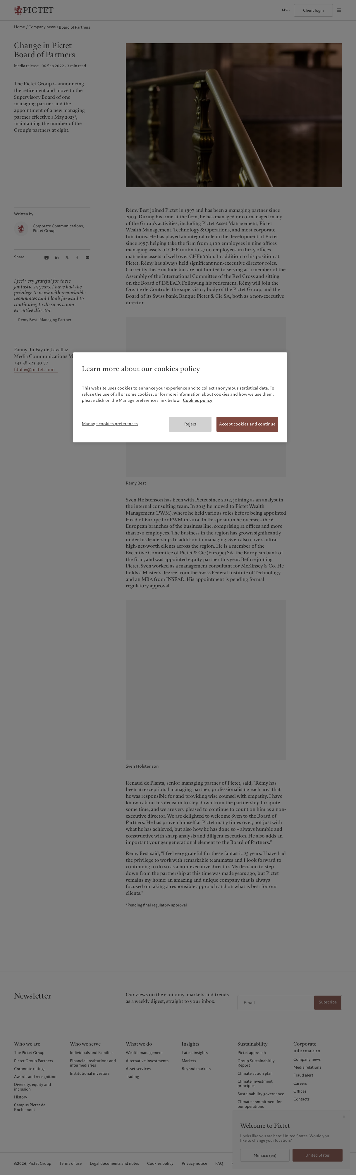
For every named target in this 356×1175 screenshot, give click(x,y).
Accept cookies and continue (247, 424)
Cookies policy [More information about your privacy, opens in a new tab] (197, 400)
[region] (180, 397)
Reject (190, 424)
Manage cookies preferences (110, 424)
